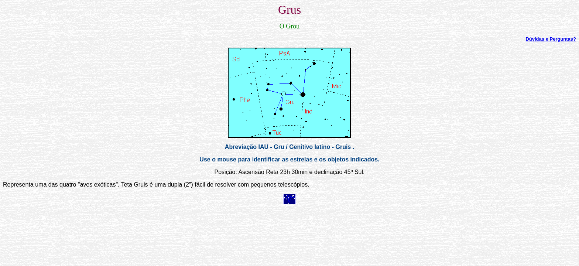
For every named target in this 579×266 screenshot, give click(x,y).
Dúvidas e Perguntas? (550, 39)
